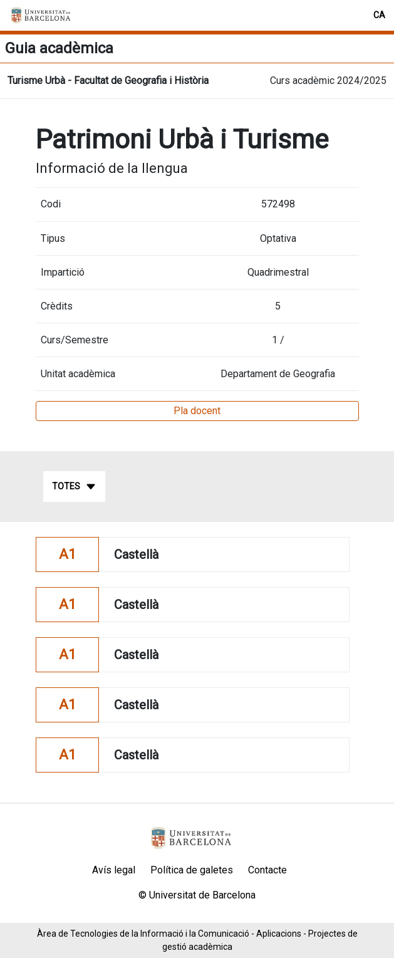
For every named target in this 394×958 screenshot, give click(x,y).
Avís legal (113, 870)
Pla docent (197, 411)
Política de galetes (191, 870)
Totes (74, 486)
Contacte (267, 870)
